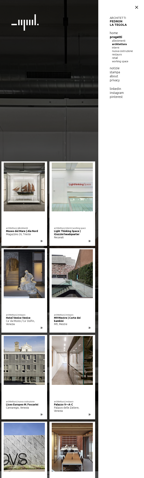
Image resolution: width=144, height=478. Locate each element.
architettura (119, 44)
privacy (115, 80)
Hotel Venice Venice (18, 317)
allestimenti (118, 40)
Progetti (116, 37)
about (114, 76)
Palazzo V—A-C (63, 404)
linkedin (115, 88)
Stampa (115, 72)
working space (120, 61)
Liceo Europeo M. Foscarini (22, 404)
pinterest (116, 96)
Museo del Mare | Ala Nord (22, 231)
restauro (117, 54)
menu (137, 7)
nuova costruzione (122, 51)
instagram (117, 92)
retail (115, 57)
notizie (115, 68)
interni (115, 47)
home (114, 33)
